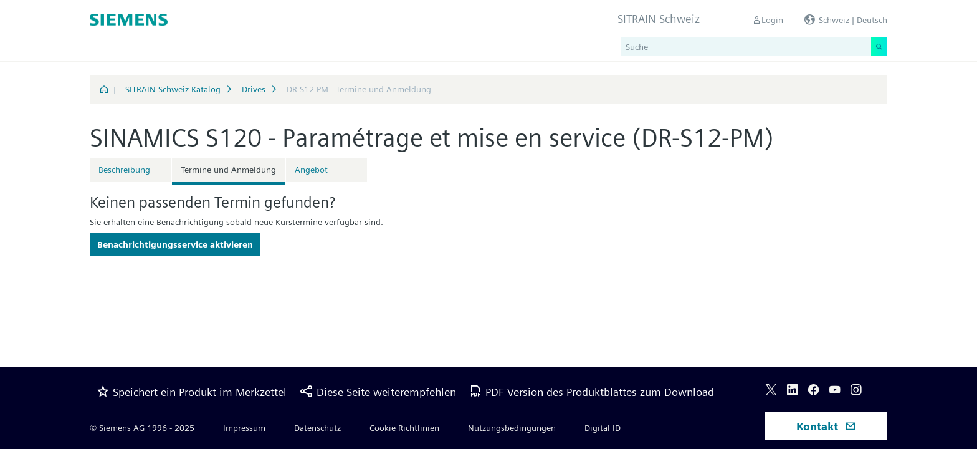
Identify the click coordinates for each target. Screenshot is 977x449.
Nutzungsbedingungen (512, 428)
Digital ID (602, 428)
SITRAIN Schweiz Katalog (173, 89)
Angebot (311, 170)
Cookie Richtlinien (404, 428)
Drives (253, 89)
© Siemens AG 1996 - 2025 (142, 428)
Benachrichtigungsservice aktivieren (175, 244)
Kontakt (826, 426)
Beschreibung (124, 170)
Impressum (244, 428)
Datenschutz (317, 428)
